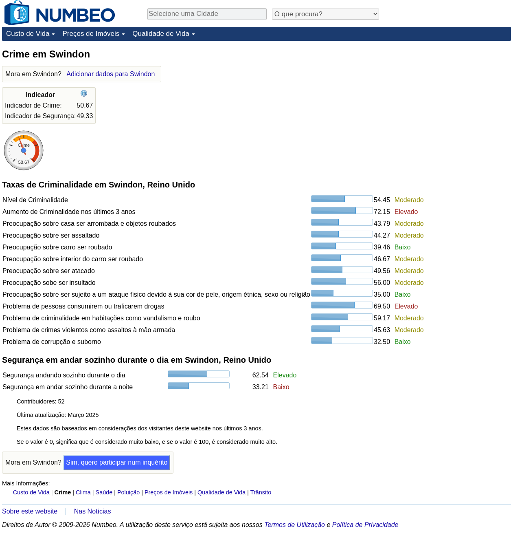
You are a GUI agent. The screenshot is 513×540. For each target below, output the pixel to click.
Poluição (128, 492)
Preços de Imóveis (90, 33)
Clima (83, 492)
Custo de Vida (27, 33)
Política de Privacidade (365, 524)
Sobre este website (29, 511)
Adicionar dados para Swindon (110, 74)
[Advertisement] (450, 99)
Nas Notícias (92, 511)
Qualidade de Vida (160, 33)
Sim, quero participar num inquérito (116, 462)
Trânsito (260, 492)
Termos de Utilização (294, 524)
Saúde (104, 492)
